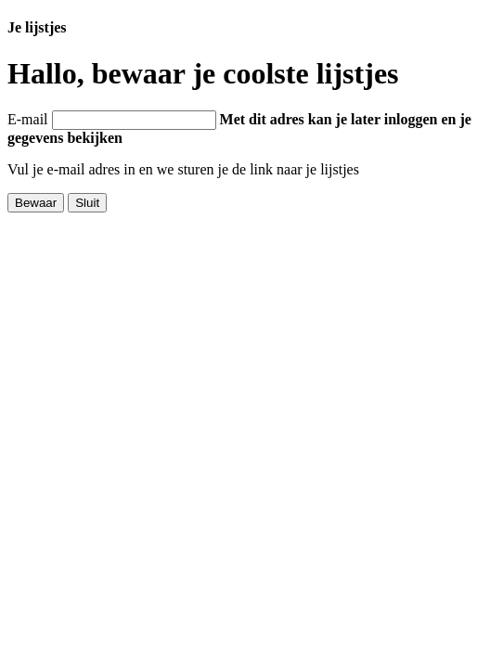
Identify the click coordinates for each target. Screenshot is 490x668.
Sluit (87, 203)
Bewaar (36, 203)
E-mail (27, 119)
